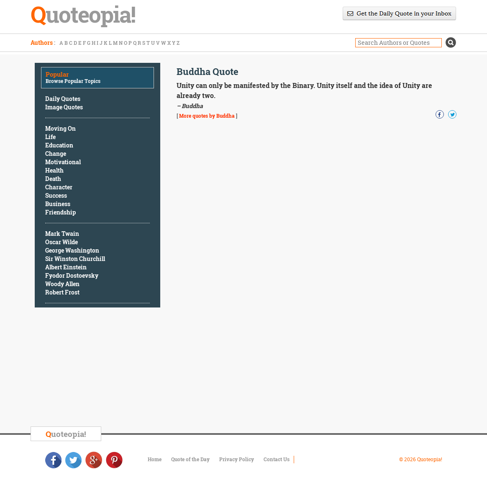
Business (57, 204)
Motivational (63, 162)
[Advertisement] (97, 368)
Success (56, 195)
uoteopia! (66, 434)
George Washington (72, 250)
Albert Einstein (66, 267)
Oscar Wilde (61, 242)
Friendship (60, 212)
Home (154, 459)
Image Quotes (64, 107)
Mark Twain (62, 234)
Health (54, 170)
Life (50, 137)
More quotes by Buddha (207, 115)
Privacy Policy (236, 459)
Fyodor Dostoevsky (71, 275)
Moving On (60, 128)
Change (55, 154)
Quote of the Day (190, 459)
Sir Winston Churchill (75, 259)
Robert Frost (62, 292)
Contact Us (277, 459)
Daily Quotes (62, 99)
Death (53, 179)
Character (58, 187)
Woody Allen (62, 284)
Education (59, 145)
